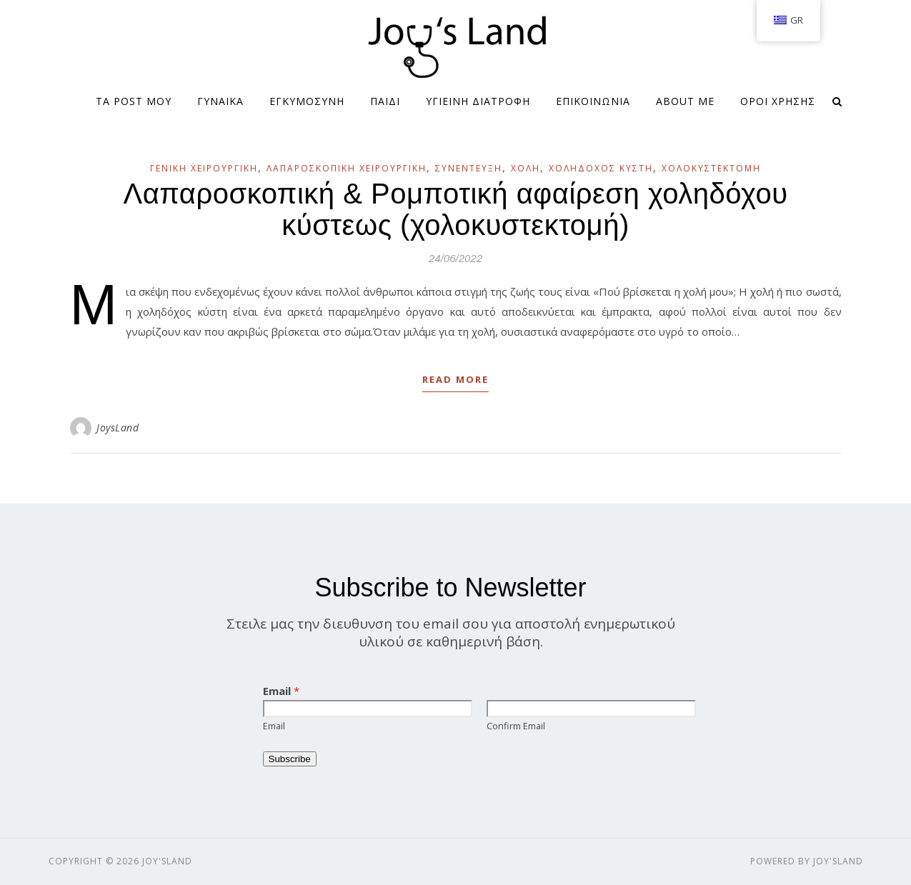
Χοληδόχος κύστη (601, 168)
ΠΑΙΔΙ (385, 101)
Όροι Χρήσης (777, 101)
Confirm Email (516, 725)
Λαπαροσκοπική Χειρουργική (347, 168)
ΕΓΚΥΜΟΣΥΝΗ (306, 101)
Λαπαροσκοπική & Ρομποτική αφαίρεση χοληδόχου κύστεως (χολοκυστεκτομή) (455, 209)
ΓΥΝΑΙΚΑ (220, 101)
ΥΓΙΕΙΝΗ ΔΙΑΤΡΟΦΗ (478, 101)
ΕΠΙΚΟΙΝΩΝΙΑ (593, 101)
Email (281, 691)
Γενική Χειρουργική (204, 168)
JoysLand (117, 427)
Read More (455, 379)
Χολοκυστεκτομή (711, 168)
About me (685, 101)
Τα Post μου (133, 101)
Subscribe (290, 759)
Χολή (525, 168)
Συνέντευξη (468, 168)
